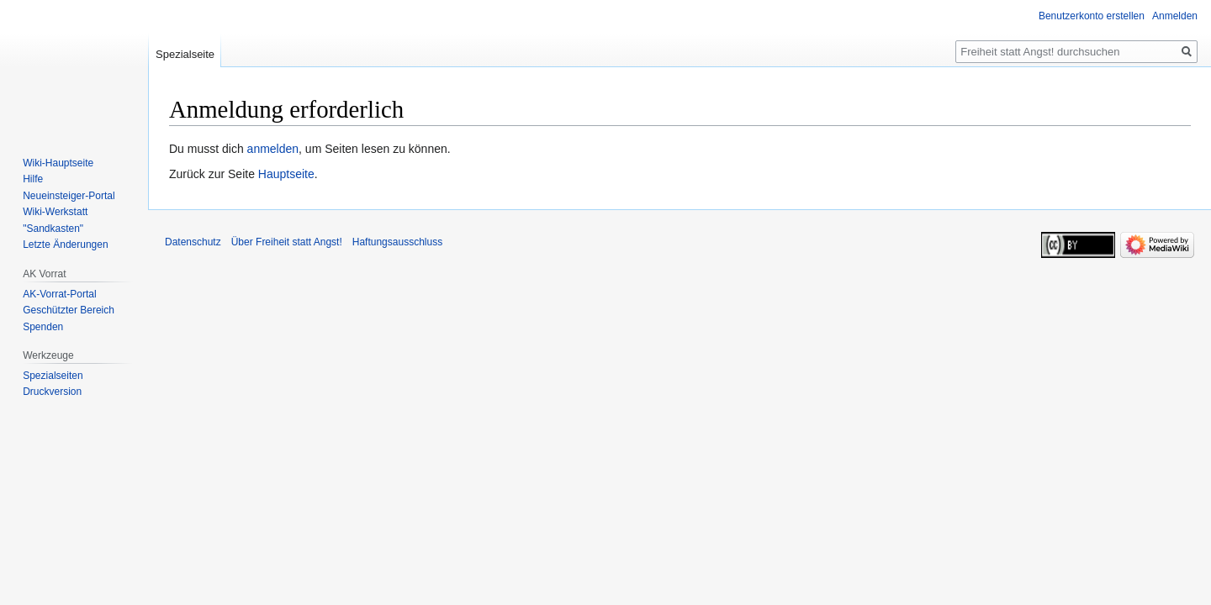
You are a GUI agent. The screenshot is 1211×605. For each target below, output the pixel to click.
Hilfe (33, 179)
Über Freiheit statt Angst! (286, 242)
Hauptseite (286, 174)
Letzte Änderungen (65, 244)
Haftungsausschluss (397, 242)
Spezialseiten (52, 375)
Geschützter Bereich (68, 310)
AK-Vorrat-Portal (59, 294)
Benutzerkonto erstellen (1092, 16)
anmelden (273, 148)
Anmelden (1175, 16)
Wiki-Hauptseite (58, 163)
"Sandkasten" (53, 228)
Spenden (43, 327)
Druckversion (52, 391)
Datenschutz (193, 242)
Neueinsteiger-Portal (68, 196)
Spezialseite (185, 54)
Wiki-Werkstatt (55, 212)
